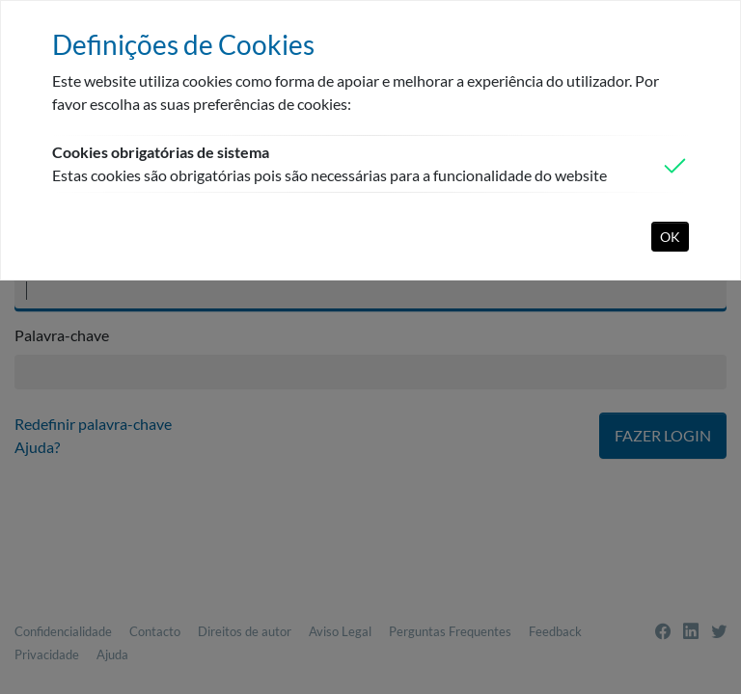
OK (670, 236)
